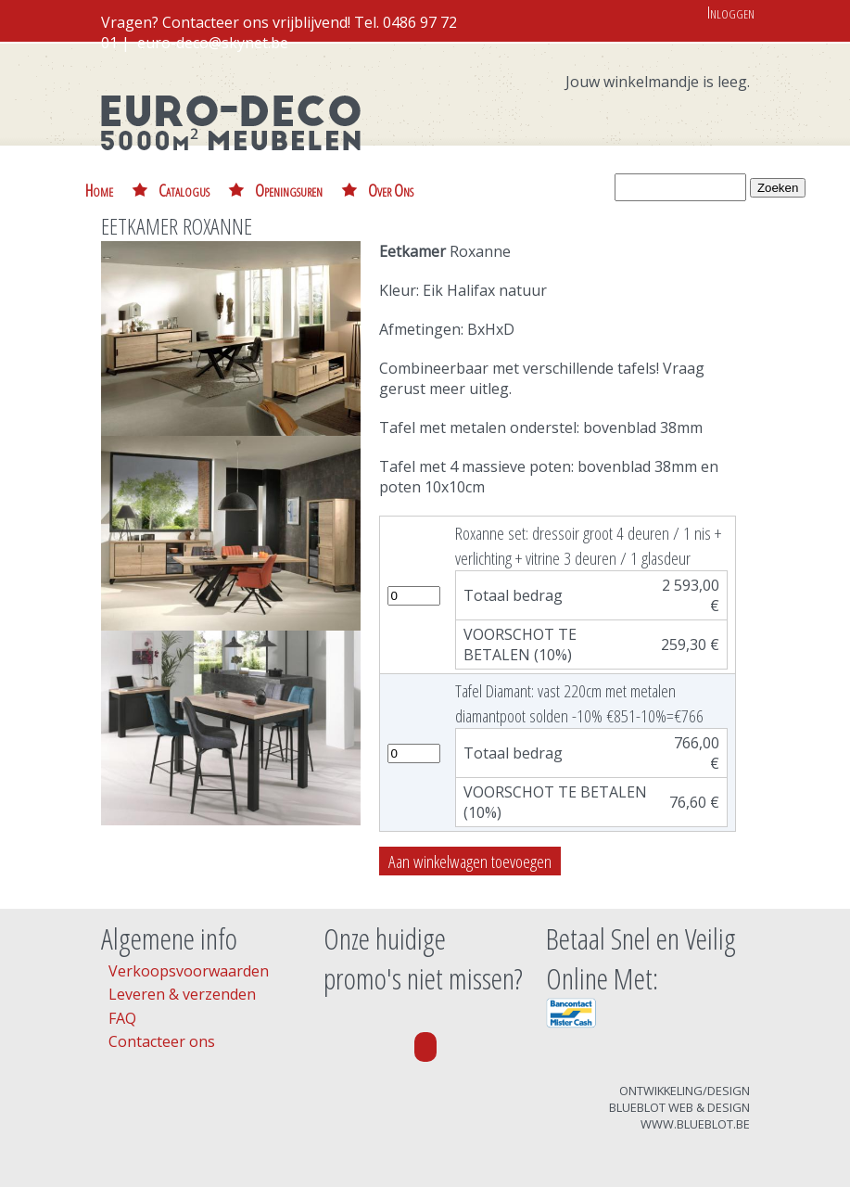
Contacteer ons (161, 1041)
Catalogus (184, 189)
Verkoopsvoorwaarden (188, 971)
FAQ (122, 1018)
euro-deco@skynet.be (212, 42)
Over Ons (390, 189)
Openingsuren (289, 189)
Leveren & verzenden (182, 994)
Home (99, 189)
